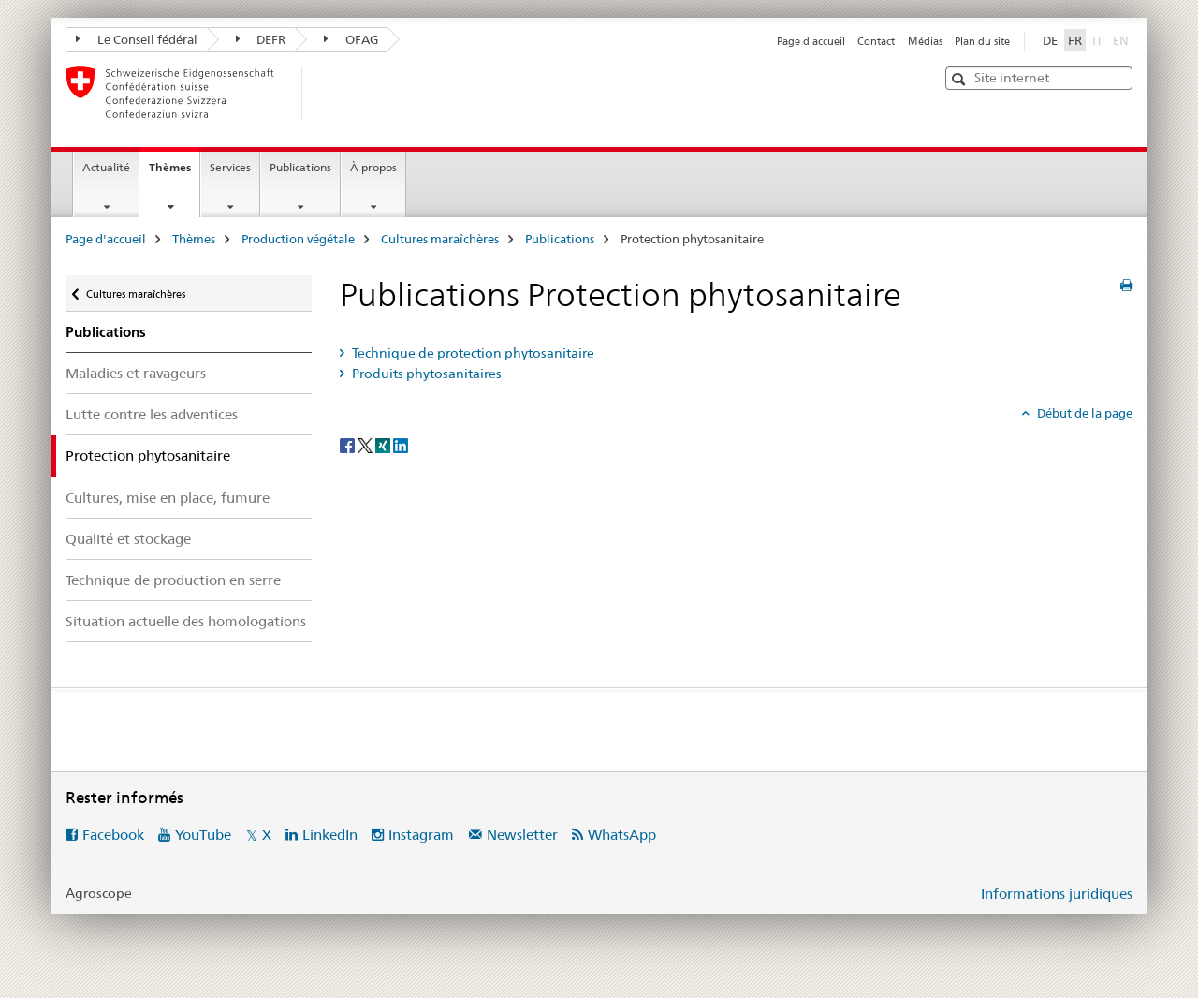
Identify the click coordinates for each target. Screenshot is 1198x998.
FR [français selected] (1075, 40)
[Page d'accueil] (332, 92)
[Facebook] (349, 443)
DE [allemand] (1050, 40)
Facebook (113, 835)
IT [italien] (1099, 39)
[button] (960, 79)
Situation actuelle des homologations (186, 621)
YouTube (203, 835)
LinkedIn (330, 835)
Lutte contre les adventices (152, 414)
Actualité (106, 167)
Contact (876, 41)
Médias (925, 41)
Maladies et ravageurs (136, 373)
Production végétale (298, 238)
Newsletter (522, 835)
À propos (373, 167)
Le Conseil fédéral (136, 39)
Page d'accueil (811, 41)
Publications (300, 167)
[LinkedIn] (400, 443)
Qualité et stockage (128, 539)
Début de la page (1083, 412)
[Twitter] (366, 443)
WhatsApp (622, 835)
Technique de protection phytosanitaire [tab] (471, 352)
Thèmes (174, 173)
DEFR (261, 39)
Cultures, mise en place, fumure (168, 497)
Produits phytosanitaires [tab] (425, 373)
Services (230, 167)
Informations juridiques (1056, 894)
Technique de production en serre (173, 580)
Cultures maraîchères (440, 238)
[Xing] (384, 443)
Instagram (421, 835)
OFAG (351, 39)
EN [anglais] (1122, 39)
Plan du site (982, 41)
